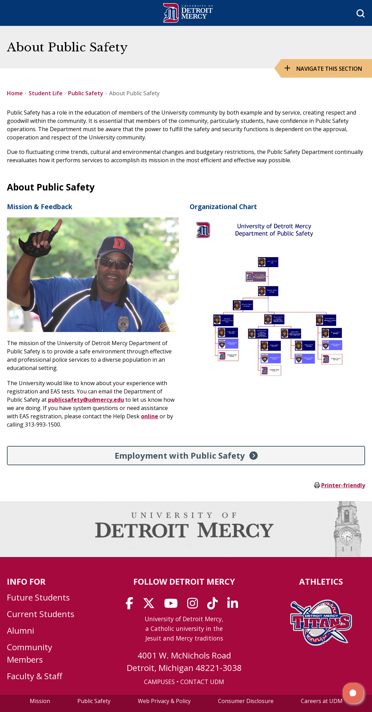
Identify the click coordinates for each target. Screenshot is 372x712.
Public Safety (85, 93)
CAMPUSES (159, 681)
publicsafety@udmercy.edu (86, 399)
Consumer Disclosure (246, 701)
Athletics (321, 581)
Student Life (46, 93)
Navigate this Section (329, 68)
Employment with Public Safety (180, 455)
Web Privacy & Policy (164, 701)
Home (15, 93)
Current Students (40, 614)
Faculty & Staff (34, 676)
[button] (353, 693)
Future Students (38, 597)
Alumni (20, 630)
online (149, 416)
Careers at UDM (322, 701)
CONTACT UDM (202, 681)
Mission (40, 701)
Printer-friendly (343, 485)
